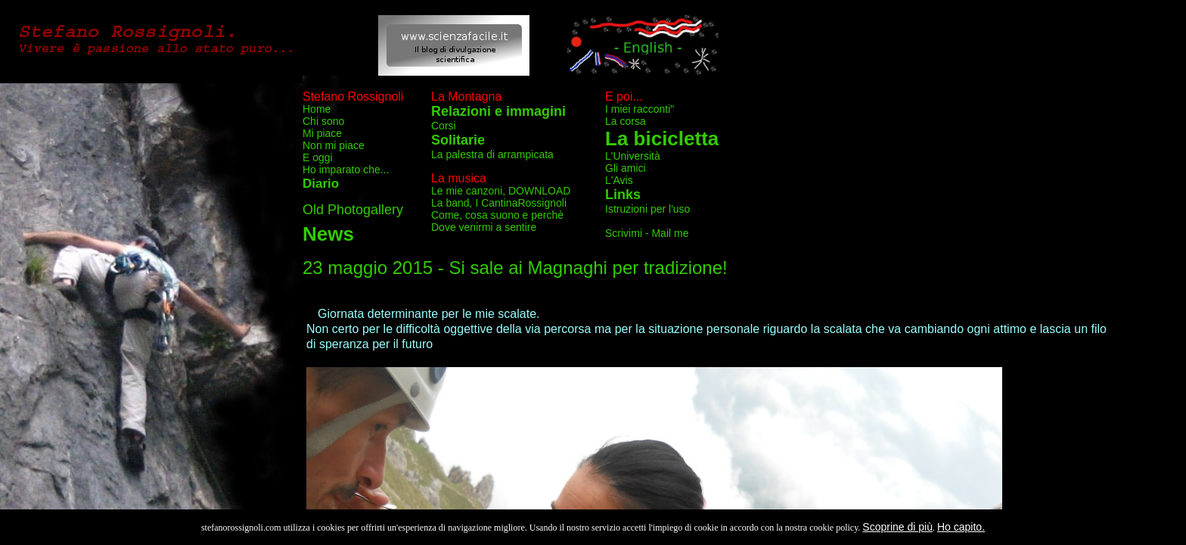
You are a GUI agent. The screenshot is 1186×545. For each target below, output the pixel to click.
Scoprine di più (897, 527)
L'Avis (619, 180)
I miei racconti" (639, 109)
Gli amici (625, 168)
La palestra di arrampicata (492, 154)
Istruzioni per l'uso (647, 209)
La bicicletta (662, 138)
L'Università (632, 156)
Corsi (443, 126)
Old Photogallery (353, 209)
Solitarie (458, 140)
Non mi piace (334, 145)
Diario (321, 183)
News (328, 234)
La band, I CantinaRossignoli (499, 203)
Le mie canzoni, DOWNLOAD (500, 191)
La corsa (625, 121)
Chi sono (323, 121)
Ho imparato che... (346, 170)
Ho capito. (961, 527)
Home (317, 109)
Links (623, 194)
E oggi (318, 157)
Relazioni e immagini (498, 111)
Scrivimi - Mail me (646, 233)
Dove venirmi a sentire (483, 227)
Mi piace (322, 133)
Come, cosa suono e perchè (497, 215)
